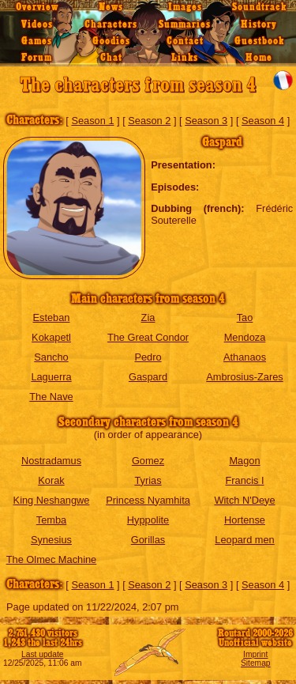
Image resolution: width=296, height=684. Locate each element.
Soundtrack (259, 7)
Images (185, 7)
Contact (185, 41)
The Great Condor (148, 337)
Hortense (244, 520)
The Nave (51, 396)
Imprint (255, 654)
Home (258, 57)
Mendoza (245, 337)
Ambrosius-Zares (244, 377)
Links (184, 57)
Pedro (147, 357)
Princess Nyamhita (148, 500)
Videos (37, 24)
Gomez (148, 461)
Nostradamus (51, 461)
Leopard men (244, 540)
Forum (36, 57)
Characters (110, 24)
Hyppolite (148, 520)
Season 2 (149, 121)
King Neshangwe (51, 500)
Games (36, 41)
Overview (37, 7)
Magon (244, 461)
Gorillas (148, 540)
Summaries (185, 24)
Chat (111, 57)
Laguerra (51, 377)
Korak (51, 480)
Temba (51, 520)
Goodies (111, 41)
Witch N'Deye (244, 500)
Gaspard (148, 377)
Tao (245, 317)
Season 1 (92, 121)
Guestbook (259, 41)
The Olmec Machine (51, 559)
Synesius (51, 540)
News (111, 7)
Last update (42, 654)
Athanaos (244, 357)
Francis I (244, 480)
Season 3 (206, 121)
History (259, 24)
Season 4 (263, 121)
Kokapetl (51, 337)
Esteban (51, 317)
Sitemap (256, 663)
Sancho (51, 357)
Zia (148, 317)
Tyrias (147, 480)
